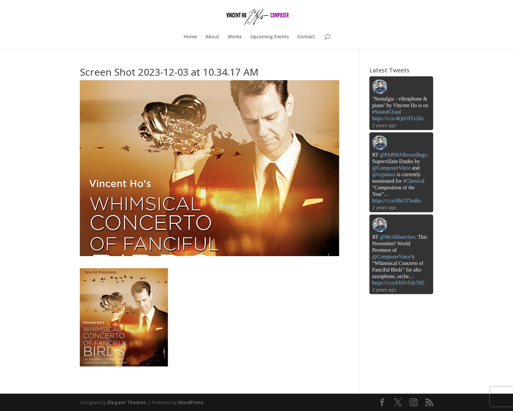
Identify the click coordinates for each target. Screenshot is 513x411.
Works (235, 37)
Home (190, 37)
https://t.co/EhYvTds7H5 (398, 283)
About (212, 37)
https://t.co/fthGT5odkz (397, 200)
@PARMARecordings (403, 155)
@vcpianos (384, 174)
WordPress (190, 402)
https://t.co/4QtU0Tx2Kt (398, 118)
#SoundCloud (386, 112)
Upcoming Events (269, 37)
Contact (306, 37)
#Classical (414, 181)
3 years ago (384, 125)
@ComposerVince (391, 168)
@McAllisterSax (397, 237)
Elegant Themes (126, 402)
